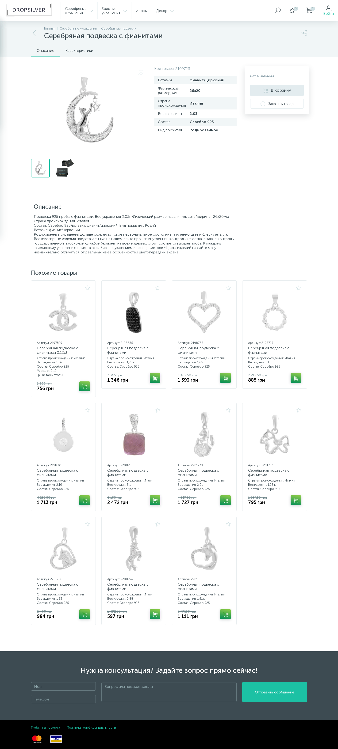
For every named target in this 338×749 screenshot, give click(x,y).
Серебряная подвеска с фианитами (128, 350)
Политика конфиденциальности (91, 728)
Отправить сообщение (274, 692)
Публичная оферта (45, 728)
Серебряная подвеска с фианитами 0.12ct (57, 350)
